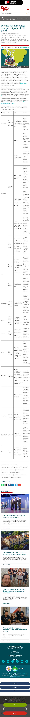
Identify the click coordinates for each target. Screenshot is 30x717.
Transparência (15, 687)
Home (4, 17)
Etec (22, 47)
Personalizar (15, 709)
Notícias (9, 17)
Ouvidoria (15, 683)
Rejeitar (15, 713)
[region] (15, 706)
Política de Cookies (21, 701)
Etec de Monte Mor (17, 467)
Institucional (14, 17)
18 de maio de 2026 (6, 527)
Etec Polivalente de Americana (14, 472)
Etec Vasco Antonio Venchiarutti (16, 477)
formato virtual (23, 83)
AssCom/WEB (22, 673)
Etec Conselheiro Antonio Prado (7, 467)
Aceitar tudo (15, 704)
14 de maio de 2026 (6, 603)
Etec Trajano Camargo (5, 477)
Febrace (3, 95)
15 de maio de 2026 (6, 564)
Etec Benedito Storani (5, 464)
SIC (15, 691)
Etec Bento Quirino (13, 464)
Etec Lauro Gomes (5, 472)
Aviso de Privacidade (16, 676)
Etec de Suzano (24, 467)
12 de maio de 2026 (6, 640)
